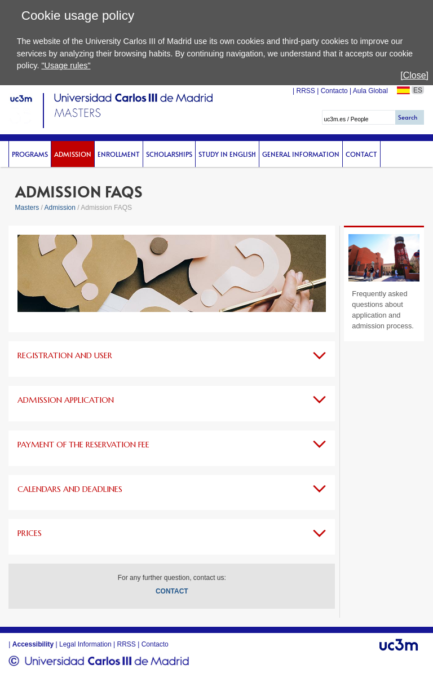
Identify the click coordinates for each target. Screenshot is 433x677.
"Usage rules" (65, 65)
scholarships (169, 154)
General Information (300, 154)
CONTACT (172, 591)
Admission (72, 154)
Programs (30, 154)
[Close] (414, 75)
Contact (361, 154)
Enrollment (119, 154)
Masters (27, 208)
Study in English (227, 154)
